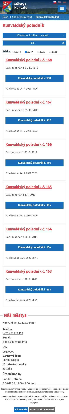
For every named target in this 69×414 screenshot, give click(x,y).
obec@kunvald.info (15, 341)
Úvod (5, 17)
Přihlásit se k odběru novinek (40, 35)
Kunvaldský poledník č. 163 (28, 271)
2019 (30, 51)
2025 (54, 51)
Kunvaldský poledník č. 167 (28, 102)
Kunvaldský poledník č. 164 (28, 229)
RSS (47, 43)
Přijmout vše (21, 409)
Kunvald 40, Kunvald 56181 (19, 322)
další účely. (59, 392)
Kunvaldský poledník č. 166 (28, 144)
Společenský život (22, 17)
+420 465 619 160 (13, 333)
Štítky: (7, 51)
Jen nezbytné (36, 409)
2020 (42, 51)
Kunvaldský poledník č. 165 (28, 187)
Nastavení (49, 409)
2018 (18, 51)
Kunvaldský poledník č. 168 (28, 60)
